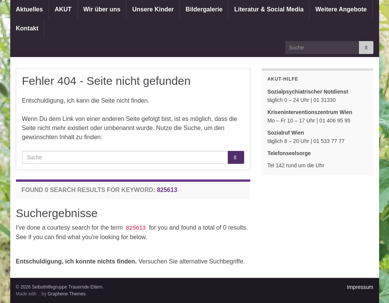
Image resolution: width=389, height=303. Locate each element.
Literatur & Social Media (268, 9)
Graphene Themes (67, 294)
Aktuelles (29, 9)
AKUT (63, 9)
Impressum (360, 287)
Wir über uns (102, 9)
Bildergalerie (204, 9)
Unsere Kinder (153, 9)
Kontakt (27, 28)
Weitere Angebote (341, 9)
